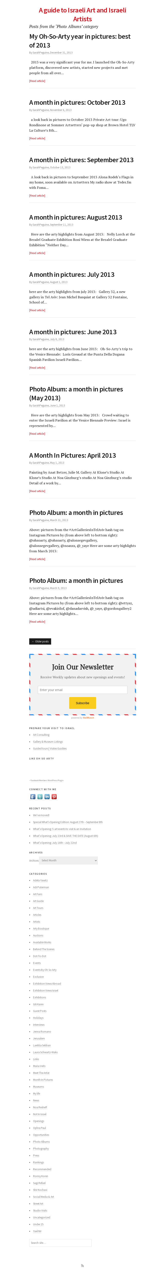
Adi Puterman (41, 896)
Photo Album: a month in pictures (78, 521)
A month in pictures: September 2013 (75, 164)
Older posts (41, 650)
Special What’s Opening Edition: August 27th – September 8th (68, 831)
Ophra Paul (39, 1137)
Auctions (38, 944)
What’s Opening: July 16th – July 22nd (55, 851)
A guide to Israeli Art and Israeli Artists (82, 14)
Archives (34, 869)
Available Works (42, 951)
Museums (38, 1095)
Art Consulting (41, 743)
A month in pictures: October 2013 (79, 102)
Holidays (38, 1026)
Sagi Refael (39, 1192)
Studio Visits (40, 1219)
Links (36, 1068)
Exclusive (38, 985)
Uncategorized (41, 1226)
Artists (36, 930)
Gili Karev (38, 1013)
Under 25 (38, 1233)
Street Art (38, 1212)
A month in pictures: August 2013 (77, 225)
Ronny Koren (40, 1185)
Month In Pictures (43, 1088)
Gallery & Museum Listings (48, 750)
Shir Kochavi (40, 1199)
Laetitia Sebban (42, 1054)
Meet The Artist (41, 1082)
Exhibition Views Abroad (47, 992)
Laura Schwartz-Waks (45, 1061)
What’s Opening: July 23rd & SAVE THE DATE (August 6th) (65, 844)
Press (36, 1164)
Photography (41, 1157)
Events (37, 971)
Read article (37, 81)
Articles (37, 923)
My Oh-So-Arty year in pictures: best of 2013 (82, 40)
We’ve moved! (41, 824)
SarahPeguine (41, 52)
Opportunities (41, 1143)
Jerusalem (39, 1047)
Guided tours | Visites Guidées (50, 757)
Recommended (42, 1178)
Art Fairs (37, 903)
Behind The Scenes (44, 958)
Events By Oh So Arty (45, 978)
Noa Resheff (40, 1116)
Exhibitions (39, 1006)
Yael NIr (37, 1240)
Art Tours (38, 916)
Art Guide (38, 909)
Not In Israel (40, 1123)
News (36, 1109)
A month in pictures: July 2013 (73, 283)
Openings (38, 1130)
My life (36, 1102)
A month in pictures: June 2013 (74, 340)
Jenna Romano (42, 1040)
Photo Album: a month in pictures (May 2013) (78, 402)
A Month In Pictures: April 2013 (74, 463)
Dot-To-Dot (39, 965)
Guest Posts (39, 1020)
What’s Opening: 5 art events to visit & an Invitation (62, 837)
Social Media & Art (43, 1205)
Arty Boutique (41, 937)
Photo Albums (41, 1150)
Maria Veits (39, 1075)
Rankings (38, 1171)
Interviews (38, 1033)
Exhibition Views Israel (45, 999)
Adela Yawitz (40, 889)
